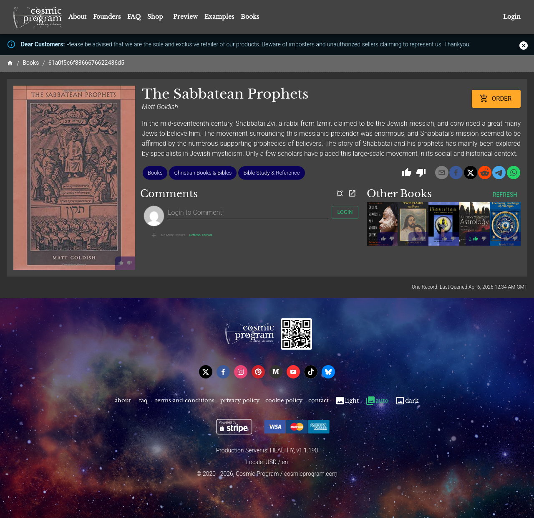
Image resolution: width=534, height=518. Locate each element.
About (77, 16)
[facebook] (456, 172)
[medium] (275, 371)
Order (496, 98)
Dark (407, 401)
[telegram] (499, 172)
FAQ (134, 16)
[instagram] (240, 371)
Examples (219, 16)
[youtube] (293, 371)
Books (250, 16)
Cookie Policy (284, 401)
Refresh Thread (200, 235)
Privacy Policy (240, 401)
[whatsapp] (513, 172)
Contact (318, 401)
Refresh (505, 195)
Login (512, 17)
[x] (470, 172)
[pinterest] (258, 371)
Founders (107, 16)
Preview (185, 16)
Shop (155, 16)
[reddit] (484, 172)
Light (347, 401)
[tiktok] (310, 371)
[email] (441, 172)
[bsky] (328, 371)
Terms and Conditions (185, 401)
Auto (377, 401)
